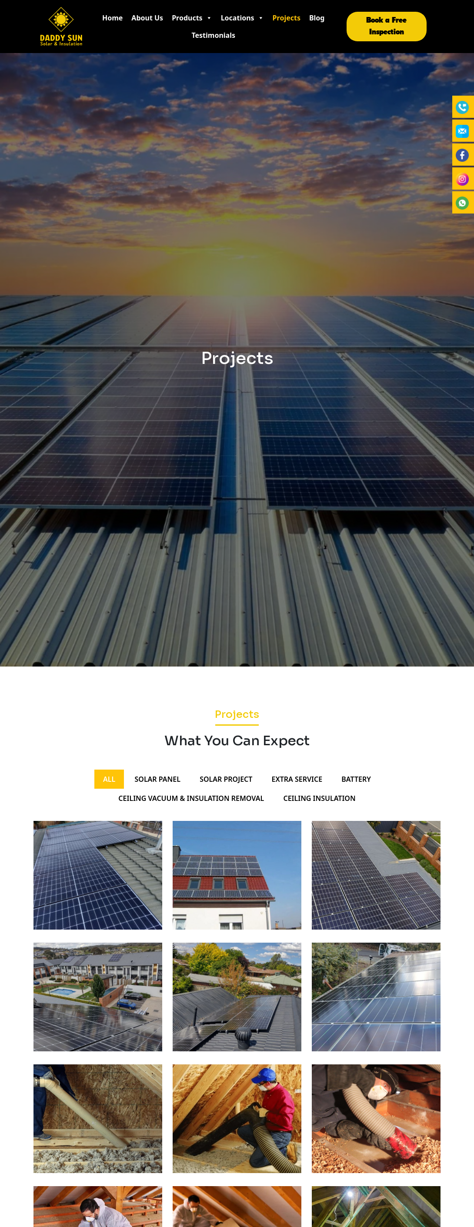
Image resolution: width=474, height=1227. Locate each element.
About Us (147, 18)
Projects (286, 18)
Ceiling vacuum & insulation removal (191, 798)
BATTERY (356, 779)
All (109, 779)
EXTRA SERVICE (297, 779)
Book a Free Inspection (386, 26)
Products (192, 18)
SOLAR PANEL (157, 779)
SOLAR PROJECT (226, 779)
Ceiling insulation (319, 798)
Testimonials (213, 35)
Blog (317, 18)
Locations (242, 18)
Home (112, 18)
